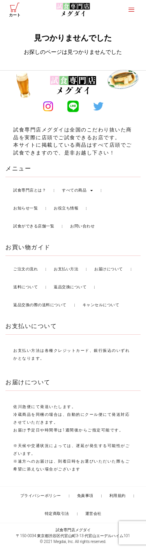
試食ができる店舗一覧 (33, 227)
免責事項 (85, 497)
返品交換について (70, 288)
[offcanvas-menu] (131, 10)
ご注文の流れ (25, 270)
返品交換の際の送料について (40, 306)
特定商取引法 (57, 515)
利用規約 (117, 497)
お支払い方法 (66, 270)
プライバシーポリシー (40, 497)
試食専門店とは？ (29, 192)
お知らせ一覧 (25, 210)
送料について (25, 288)
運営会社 (93, 515)
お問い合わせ (82, 227)
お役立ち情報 (66, 210)
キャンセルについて (101, 306)
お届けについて (108, 270)
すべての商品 (77, 192)
